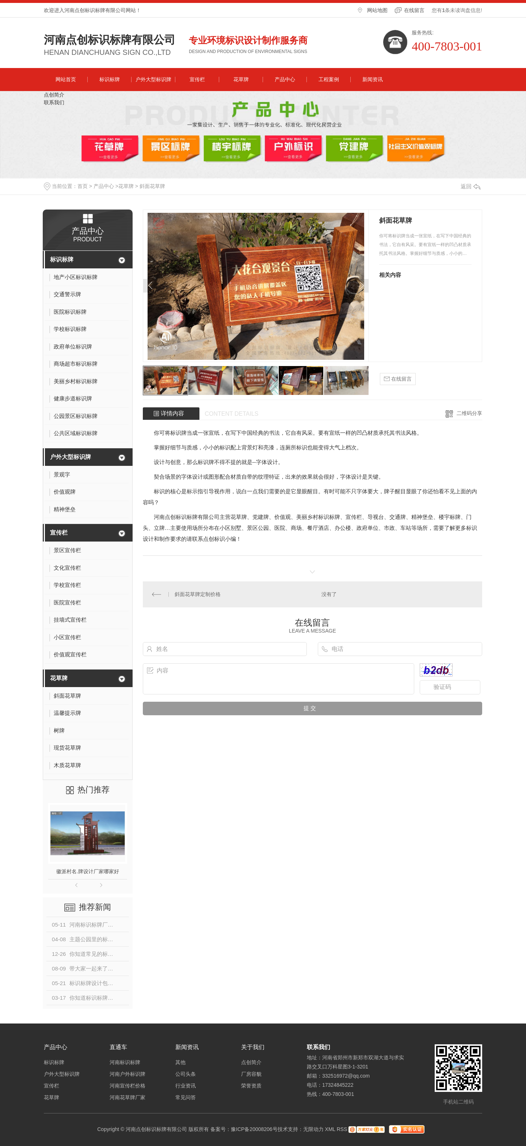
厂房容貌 (251, 1074)
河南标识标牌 (125, 1062)
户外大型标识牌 (153, 79)
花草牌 (241, 79)
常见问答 (185, 1097)
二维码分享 (469, 413)
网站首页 (66, 79)
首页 (82, 186)
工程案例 (329, 79)
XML (330, 1129)
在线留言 (414, 10)
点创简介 (54, 95)
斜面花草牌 (152, 186)
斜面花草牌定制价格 (198, 594)
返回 (470, 186)
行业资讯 (185, 1086)
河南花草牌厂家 (127, 1097)
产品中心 (285, 79)
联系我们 (54, 102)
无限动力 (313, 1129)
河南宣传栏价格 (127, 1086)
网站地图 (377, 10)
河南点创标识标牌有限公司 (109, 39)
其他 (180, 1062)
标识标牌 (109, 79)
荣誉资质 (251, 1086)
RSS (342, 1129)
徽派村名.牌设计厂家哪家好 (87, 871)
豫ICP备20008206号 (254, 1129)
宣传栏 (197, 79)
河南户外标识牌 (127, 1074)
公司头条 (185, 1074)
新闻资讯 (372, 79)
